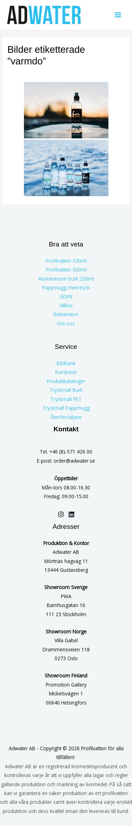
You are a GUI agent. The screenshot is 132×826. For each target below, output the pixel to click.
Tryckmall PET (66, 399)
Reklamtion (66, 314)
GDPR (66, 296)
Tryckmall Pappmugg (66, 408)
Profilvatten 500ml (66, 269)
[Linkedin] (71, 514)
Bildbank (66, 363)
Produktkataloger (66, 381)
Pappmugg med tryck (66, 287)
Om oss (66, 323)
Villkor (66, 305)
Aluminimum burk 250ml (66, 278)
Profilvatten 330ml (66, 260)
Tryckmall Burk (66, 390)
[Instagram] (61, 514)
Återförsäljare (66, 417)
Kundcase (66, 372)
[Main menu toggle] (118, 15)
